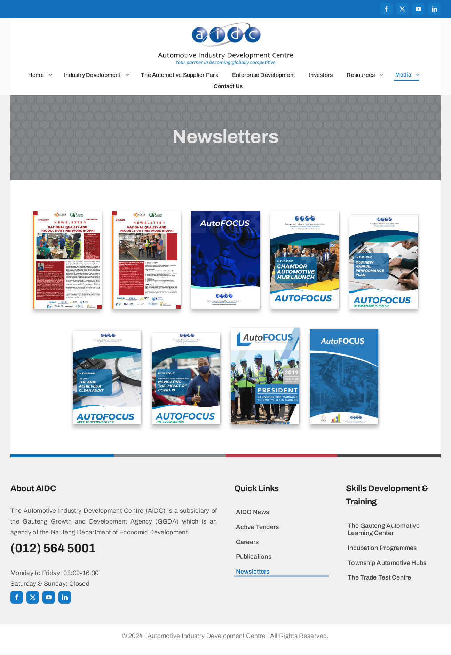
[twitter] (402, 9)
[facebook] (386, 9)
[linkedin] (434, 9)
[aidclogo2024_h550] (225, 25)
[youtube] (418, 9)
